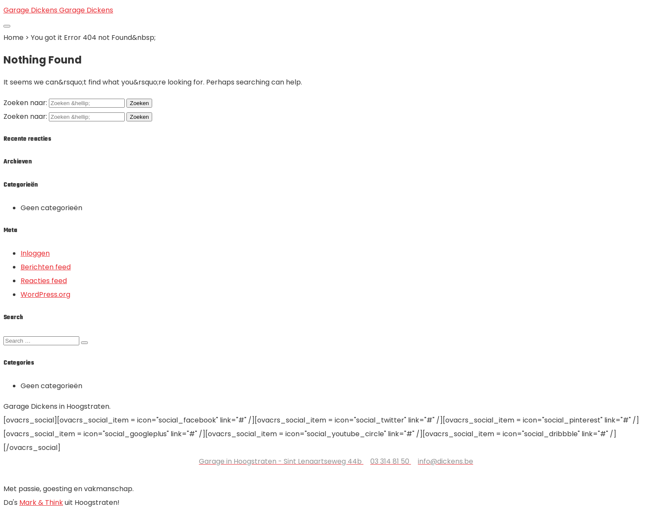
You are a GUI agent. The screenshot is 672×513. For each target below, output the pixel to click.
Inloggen (35, 253)
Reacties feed (44, 281)
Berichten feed (46, 267)
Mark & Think (41, 502)
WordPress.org (45, 294)
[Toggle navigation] (6, 26)
